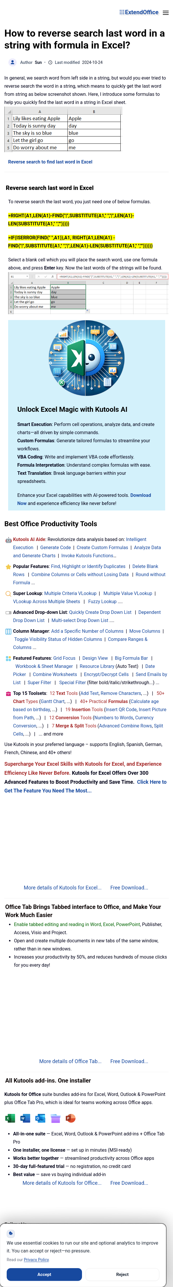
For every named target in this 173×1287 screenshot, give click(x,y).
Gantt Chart (53, 701)
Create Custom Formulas (102, 547)
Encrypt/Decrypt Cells (106, 674)
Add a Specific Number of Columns (87, 631)
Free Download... (129, 888)
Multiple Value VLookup (128, 593)
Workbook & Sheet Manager (44, 666)
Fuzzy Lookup (102, 601)
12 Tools (64, 693)
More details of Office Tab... (70, 1061)
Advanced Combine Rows (125, 726)
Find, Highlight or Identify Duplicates (88, 566)
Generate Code (55, 547)
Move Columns (144, 631)
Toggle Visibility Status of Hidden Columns (58, 639)
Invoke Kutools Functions (87, 555)
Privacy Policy (36, 1259)
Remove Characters (121, 693)
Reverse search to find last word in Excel (50, 162)
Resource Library (97, 666)
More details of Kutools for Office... (61, 1183)
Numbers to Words (113, 717)
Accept (44, 1274)
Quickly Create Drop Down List (100, 612)
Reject (122, 1274)
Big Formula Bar (131, 658)
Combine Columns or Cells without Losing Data (80, 574)
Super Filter (39, 682)
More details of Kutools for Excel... (63, 888)
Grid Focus (64, 658)
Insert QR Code (121, 709)
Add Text (90, 693)
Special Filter (72, 682)
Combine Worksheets (55, 674)
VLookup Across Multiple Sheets (46, 601)
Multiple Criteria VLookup (70, 593)
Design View (95, 658)
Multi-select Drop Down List (79, 620)
